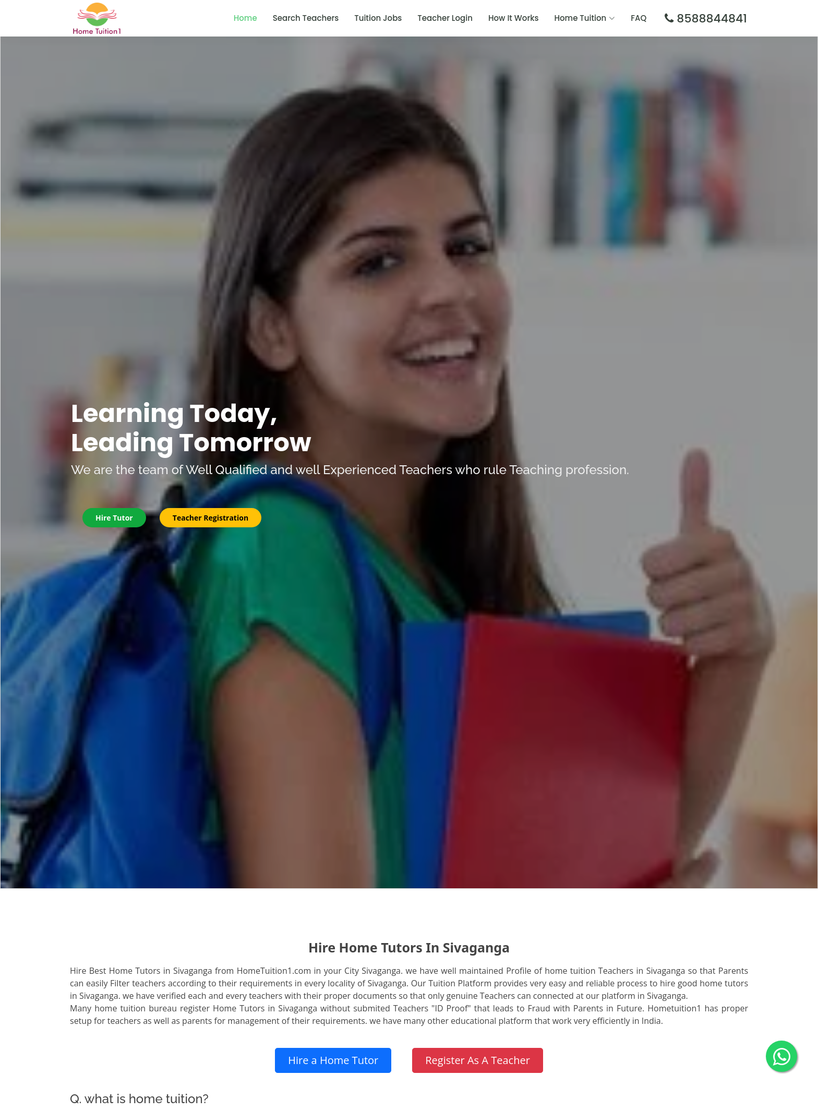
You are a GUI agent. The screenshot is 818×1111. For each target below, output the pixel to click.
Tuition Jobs (378, 18)
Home (245, 18)
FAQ (638, 18)
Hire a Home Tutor (333, 1060)
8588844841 (710, 18)
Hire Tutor (114, 518)
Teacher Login (445, 18)
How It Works (513, 18)
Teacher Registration (210, 518)
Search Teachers (306, 18)
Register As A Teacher (477, 1060)
